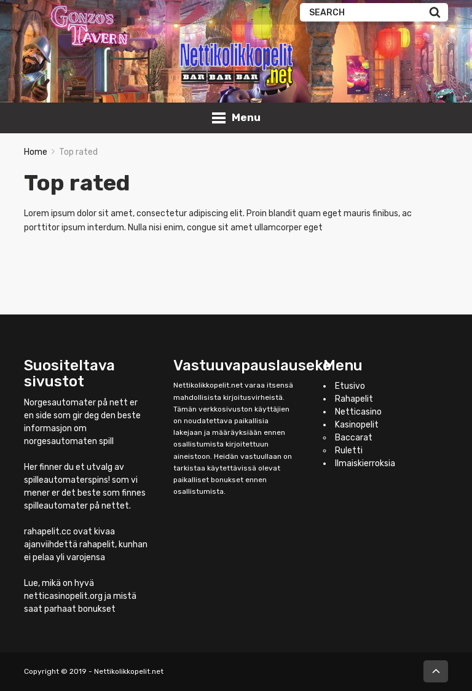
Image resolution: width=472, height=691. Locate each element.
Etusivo (350, 386)
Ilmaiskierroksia (365, 463)
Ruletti (349, 450)
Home (35, 152)
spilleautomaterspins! (67, 480)
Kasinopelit (357, 425)
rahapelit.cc (47, 531)
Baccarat (353, 437)
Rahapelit (354, 399)
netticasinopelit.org (63, 596)
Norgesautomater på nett (76, 402)
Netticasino (358, 412)
